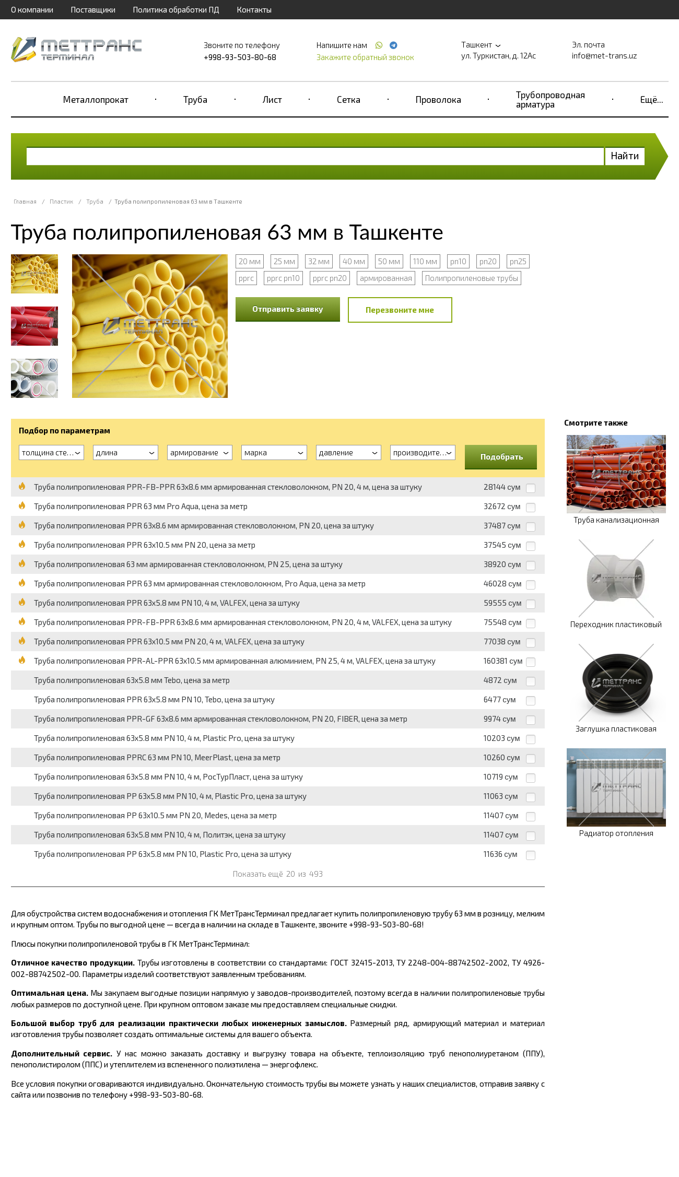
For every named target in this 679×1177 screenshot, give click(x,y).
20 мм (250, 261)
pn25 (518, 261)
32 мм (319, 261)
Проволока (438, 99)
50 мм (389, 261)
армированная (386, 278)
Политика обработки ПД (176, 9)
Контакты (254, 9)
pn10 (458, 261)
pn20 (488, 261)
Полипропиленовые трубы (471, 278)
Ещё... (651, 99)
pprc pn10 (283, 278)
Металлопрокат (95, 99)
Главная (25, 201)
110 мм (425, 261)
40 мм (354, 261)
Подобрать (502, 456)
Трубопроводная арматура (550, 99)
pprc (246, 278)
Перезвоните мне (400, 309)
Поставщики (93, 9)
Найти (625, 155)
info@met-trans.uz (604, 55)
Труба (195, 99)
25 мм (284, 261)
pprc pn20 (330, 278)
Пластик (61, 201)
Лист (272, 99)
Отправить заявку (287, 308)
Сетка (348, 99)
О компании (32, 9)
